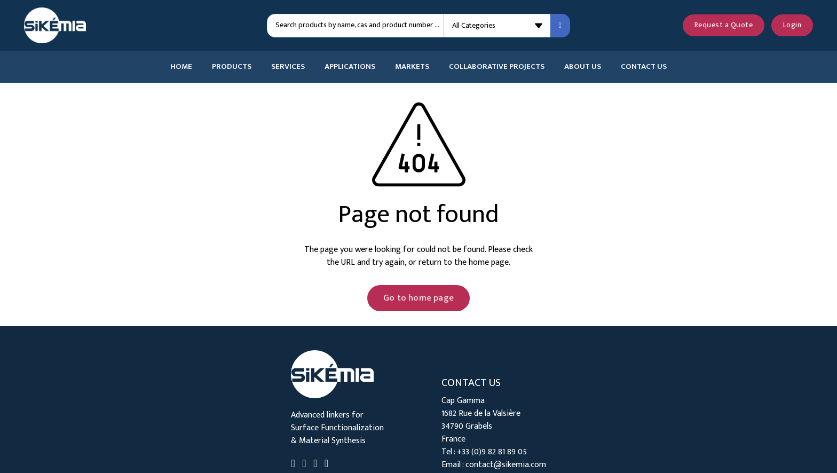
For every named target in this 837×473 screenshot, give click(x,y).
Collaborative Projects (496, 66)
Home (181, 66)
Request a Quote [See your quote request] (723, 25)
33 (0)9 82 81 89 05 (494, 452)
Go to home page (418, 297)
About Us (582, 66)
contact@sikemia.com (505, 465)
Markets (412, 66)
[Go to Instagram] (326, 464)
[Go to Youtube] (315, 464)
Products (231, 66)
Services (288, 66)
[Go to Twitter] (304, 464)
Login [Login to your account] (792, 25)
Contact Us (644, 66)
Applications (350, 66)
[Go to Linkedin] (293, 464)
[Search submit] (560, 25)
